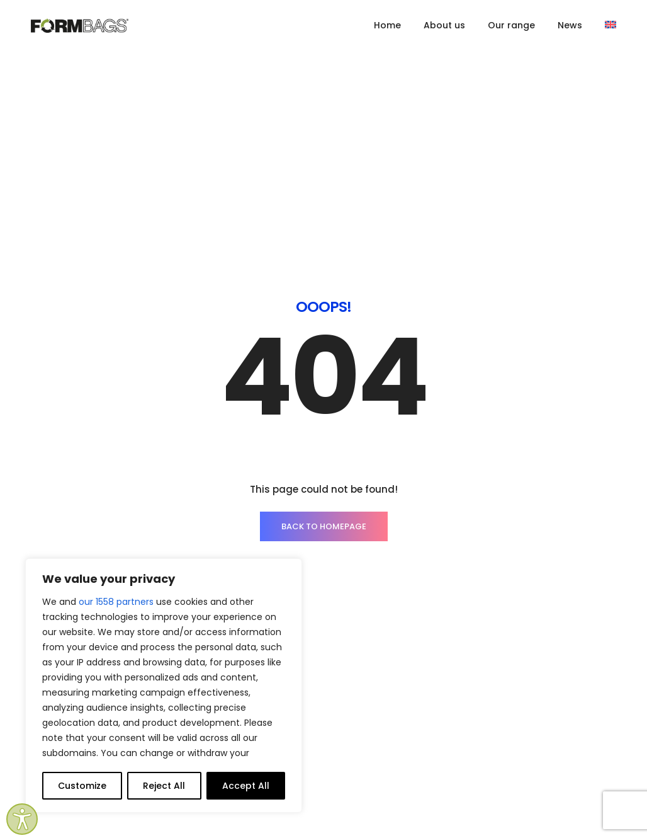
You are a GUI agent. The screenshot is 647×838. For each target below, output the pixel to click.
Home (387, 25)
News (570, 25)
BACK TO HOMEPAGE (323, 354)
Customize (82, 785)
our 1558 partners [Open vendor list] (116, 601)
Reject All (164, 785)
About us (444, 25)
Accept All (245, 785)
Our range (511, 25)
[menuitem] (610, 25)
